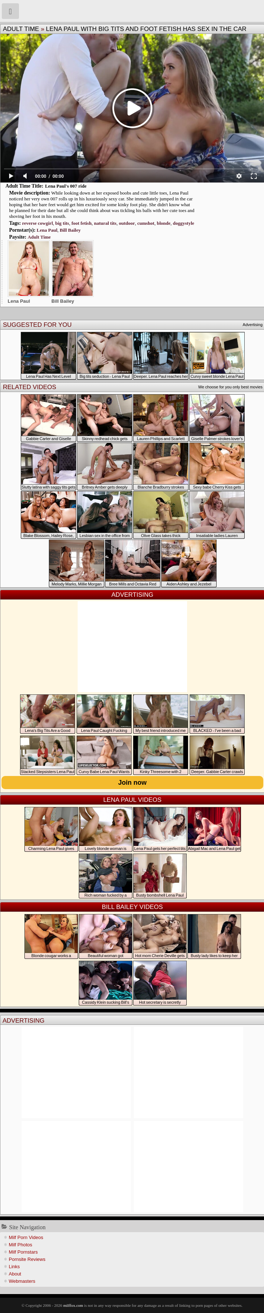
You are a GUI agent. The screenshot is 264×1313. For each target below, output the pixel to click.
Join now (132, 782)
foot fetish (81, 223)
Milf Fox (132, 11)
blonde (164, 223)
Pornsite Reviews (27, 1259)
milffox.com (73, 1305)
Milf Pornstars (23, 1252)
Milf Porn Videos (26, 1237)
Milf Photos (20, 1244)
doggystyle (183, 223)
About (15, 1274)
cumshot (145, 223)
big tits (62, 223)
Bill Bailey (70, 230)
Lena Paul (47, 230)
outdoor (127, 223)
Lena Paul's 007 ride (65, 186)
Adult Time (21, 29)
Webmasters (22, 1281)
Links (14, 1266)
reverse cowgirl (37, 223)
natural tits (105, 223)
